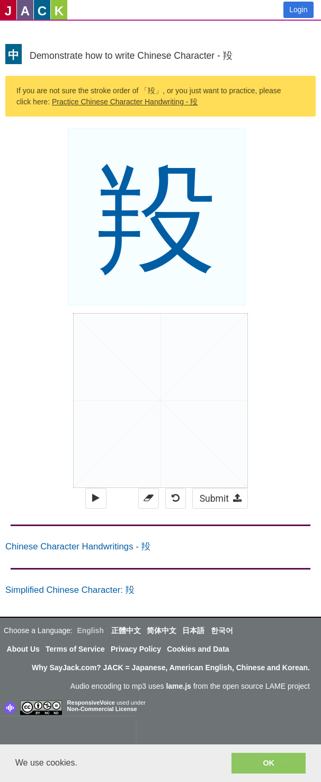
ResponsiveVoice (91, 702)
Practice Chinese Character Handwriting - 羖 (125, 101)
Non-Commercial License (102, 709)
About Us (23, 649)
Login (298, 9)
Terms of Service (75, 649)
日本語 (193, 630)
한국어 (222, 630)
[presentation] (68, 733)
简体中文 (161, 630)
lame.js (178, 686)
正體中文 (126, 630)
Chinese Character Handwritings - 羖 (77, 546)
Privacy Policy (136, 649)
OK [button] (268, 763)
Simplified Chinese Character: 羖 (70, 590)
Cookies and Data (198, 649)
